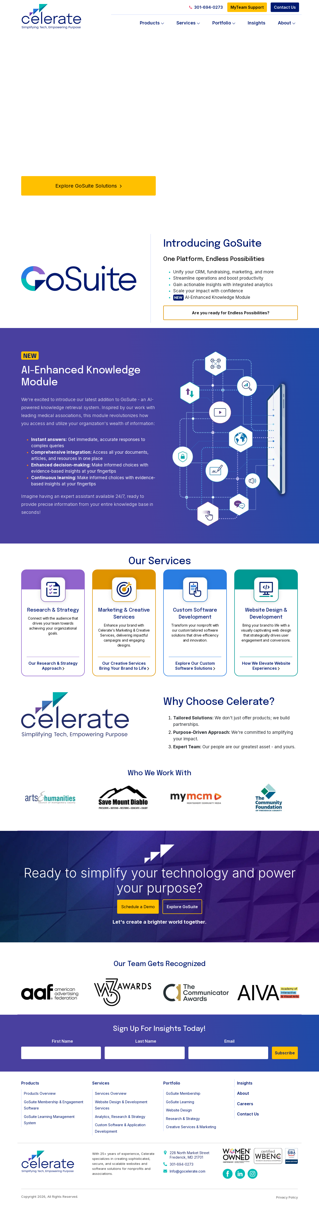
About (284, 22)
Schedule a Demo (138, 906)
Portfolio (221, 22)
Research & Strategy (53, 610)
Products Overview (40, 1093)
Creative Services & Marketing (191, 1127)
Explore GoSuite (182, 906)
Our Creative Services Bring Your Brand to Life (124, 666)
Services (186, 22)
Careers (245, 1103)
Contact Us (285, 7)
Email (229, 1041)
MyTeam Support (247, 7)
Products (150, 22)
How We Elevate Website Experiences (266, 666)
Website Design (179, 1110)
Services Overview (110, 1093)
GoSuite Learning (180, 1102)
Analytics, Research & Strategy (120, 1116)
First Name (62, 1041)
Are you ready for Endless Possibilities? (230, 312)
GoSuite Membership (183, 1093)
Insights (256, 22)
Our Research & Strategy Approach (53, 666)
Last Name (145, 1041)
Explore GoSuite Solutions (88, 186)
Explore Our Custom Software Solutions (195, 666)
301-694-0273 (206, 7)
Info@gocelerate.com (187, 1171)
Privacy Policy (287, 1197)
